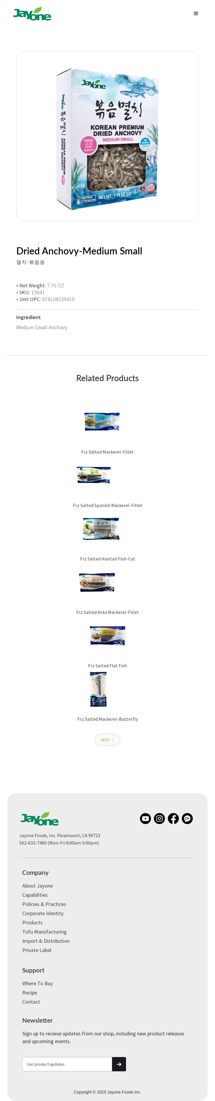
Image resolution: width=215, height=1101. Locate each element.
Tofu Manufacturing (44, 931)
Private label (36, 950)
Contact (31, 1001)
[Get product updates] (67, 1064)
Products (32, 922)
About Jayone (37, 885)
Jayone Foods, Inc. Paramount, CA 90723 (59, 835)
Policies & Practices (44, 904)
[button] (196, 14)
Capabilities (35, 894)
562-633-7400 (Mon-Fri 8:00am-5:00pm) (59, 843)
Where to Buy (37, 983)
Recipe (29, 992)
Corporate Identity (42, 913)
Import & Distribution (46, 940)
